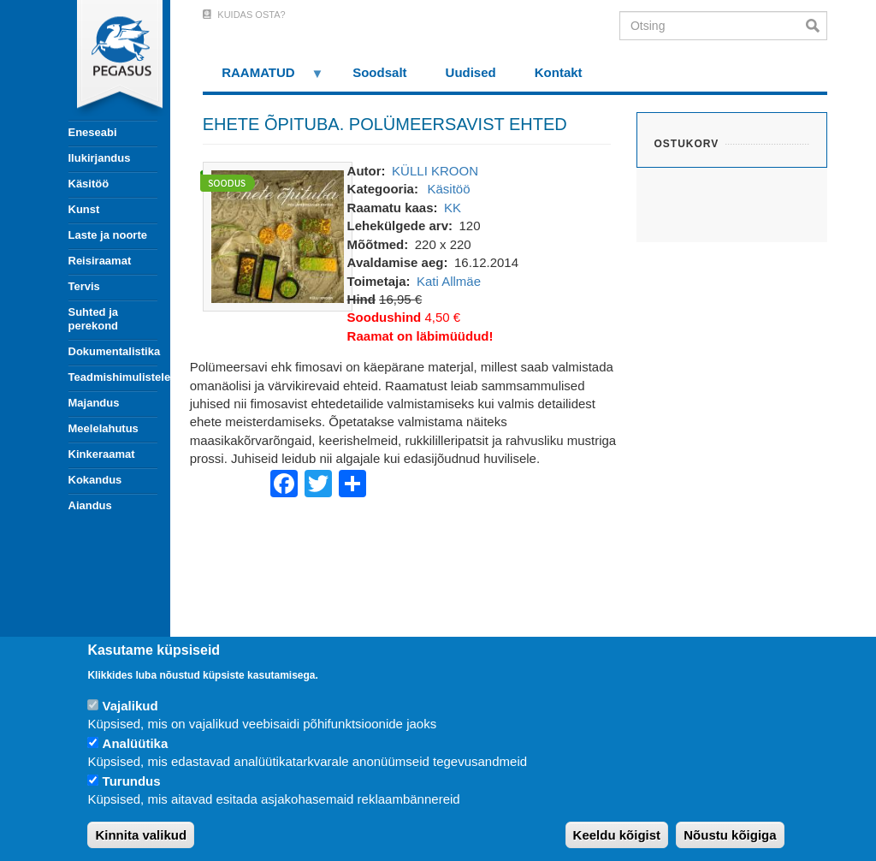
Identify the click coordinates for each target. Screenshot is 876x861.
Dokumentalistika (112, 351)
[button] (277, 235)
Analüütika (136, 743)
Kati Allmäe (449, 281)
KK (452, 207)
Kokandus (95, 479)
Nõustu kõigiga (730, 835)
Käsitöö (89, 183)
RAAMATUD (263, 78)
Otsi (816, 26)
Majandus (94, 402)
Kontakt (559, 72)
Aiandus (90, 505)
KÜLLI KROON (435, 170)
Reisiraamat (100, 260)
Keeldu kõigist (617, 835)
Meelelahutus (103, 428)
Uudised (471, 72)
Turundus (132, 781)
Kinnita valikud (140, 835)
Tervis (84, 286)
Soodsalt (379, 72)
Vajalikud (130, 705)
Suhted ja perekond (93, 319)
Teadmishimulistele (112, 377)
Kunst (84, 209)
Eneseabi (92, 132)
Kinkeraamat (101, 454)
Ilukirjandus (99, 157)
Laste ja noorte (107, 235)
